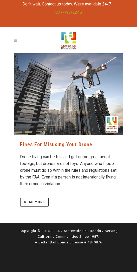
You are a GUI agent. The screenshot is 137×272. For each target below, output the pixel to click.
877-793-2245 (68, 12)
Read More (34, 202)
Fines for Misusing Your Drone (56, 144)
